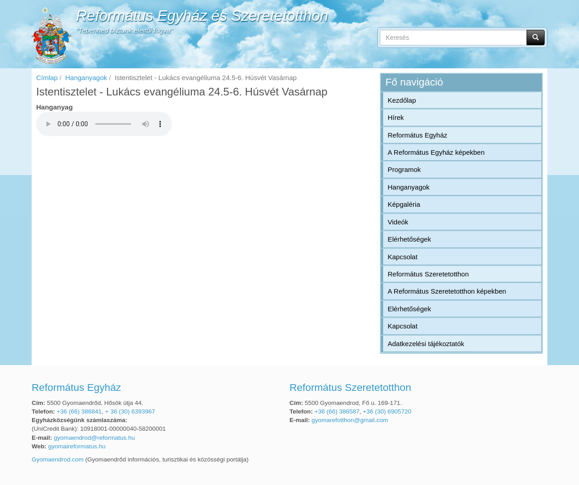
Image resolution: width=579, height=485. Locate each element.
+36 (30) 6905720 (387, 411)
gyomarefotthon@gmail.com (350, 420)
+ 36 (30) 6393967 (130, 411)
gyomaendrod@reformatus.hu (94, 437)
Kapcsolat (403, 257)
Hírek (396, 117)
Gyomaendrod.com (58, 459)
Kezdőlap (402, 100)
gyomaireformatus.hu (77, 446)
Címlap (47, 77)
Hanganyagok (86, 77)
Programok (404, 169)
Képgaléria (404, 204)
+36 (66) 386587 (336, 411)
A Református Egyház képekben (436, 152)
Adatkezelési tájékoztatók (426, 343)
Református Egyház (417, 135)
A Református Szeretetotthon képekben (447, 291)
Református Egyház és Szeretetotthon (202, 15)
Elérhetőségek (409, 239)
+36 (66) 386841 (79, 411)
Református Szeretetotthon (428, 274)
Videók (398, 222)
